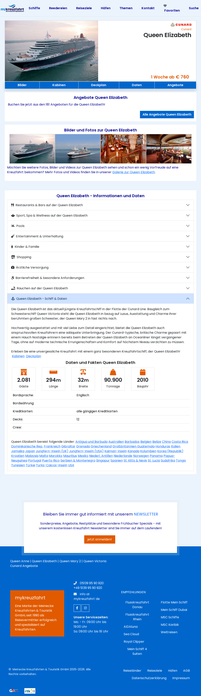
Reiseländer (132, 670)
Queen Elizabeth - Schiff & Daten (39, 298)
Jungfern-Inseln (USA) (86, 451)
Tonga (181, 460)
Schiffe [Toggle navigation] (34, 8)
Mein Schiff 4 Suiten (137, 651)
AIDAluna (131, 626)
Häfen (172, 670)
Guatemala (146, 446)
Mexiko (83, 456)
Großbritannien (124, 446)
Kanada (133, 451)
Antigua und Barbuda (91, 441)
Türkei (30, 465)
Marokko (55, 456)
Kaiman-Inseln (115, 451)
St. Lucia (154, 460)
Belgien (146, 441)
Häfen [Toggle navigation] (106, 8)
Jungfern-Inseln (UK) (52, 451)
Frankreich (52, 446)
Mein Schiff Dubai (174, 610)
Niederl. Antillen (101, 456)
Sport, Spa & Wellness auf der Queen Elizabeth (49, 215)
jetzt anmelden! (100, 539)
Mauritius (70, 456)
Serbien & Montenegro (77, 460)
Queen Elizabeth (44, 561)
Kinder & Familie (25, 246)
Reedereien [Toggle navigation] (58, 8)
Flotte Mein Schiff (174, 602)
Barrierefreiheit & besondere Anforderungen (47, 278)
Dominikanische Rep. (27, 446)
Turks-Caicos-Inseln (51, 465)
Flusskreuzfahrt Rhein (137, 616)
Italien (175, 446)
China (166, 441)
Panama (156, 456)
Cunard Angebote (24, 566)
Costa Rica (180, 441)
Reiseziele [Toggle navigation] (84, 8)
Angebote (175, 85)
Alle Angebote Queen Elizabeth (167, 114)
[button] (21, 149)
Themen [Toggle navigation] (126, 8)
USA (71, 465)
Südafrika (168, 460)
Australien (116, 441)
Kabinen (59, 85)
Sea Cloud (131, 634)
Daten (137, 85)
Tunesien (18, 465)
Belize (156, 441)
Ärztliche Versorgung (29, 267)
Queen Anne (19, 561)
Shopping (21, 257)
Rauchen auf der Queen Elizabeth (39, 288)
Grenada (83, 446)
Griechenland (101, 446)
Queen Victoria (94, 561)
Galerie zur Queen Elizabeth (133, 172)
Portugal (34, 460)
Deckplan (98, 85)
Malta (43, 456)
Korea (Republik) (170, 451)
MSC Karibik (170, 624)
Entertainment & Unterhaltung (37, 236)
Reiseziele (154, 670)
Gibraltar (68, 446)
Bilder (22, 85)
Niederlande (123, 456)
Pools (18, 226)
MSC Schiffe (170, 617)
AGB (186, 670)
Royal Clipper (134, 641)
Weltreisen (169, 632)
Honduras (162, 446)
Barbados (132, 441)
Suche (194, 8)
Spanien (117, 460)
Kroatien (17, 456)
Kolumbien (148, 451)
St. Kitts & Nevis (135, 460)
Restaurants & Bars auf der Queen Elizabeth (47, 205)
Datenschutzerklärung (149, 678)
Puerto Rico (51, 460)
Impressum (181, 678)
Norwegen (141, 456)
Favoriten (172, 8)
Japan (30, 451)
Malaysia (31, 456)
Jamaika (17, 451)
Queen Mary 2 (70, 561)
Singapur (103, 460)
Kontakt (148, 8)
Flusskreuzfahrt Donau (137, 604)
